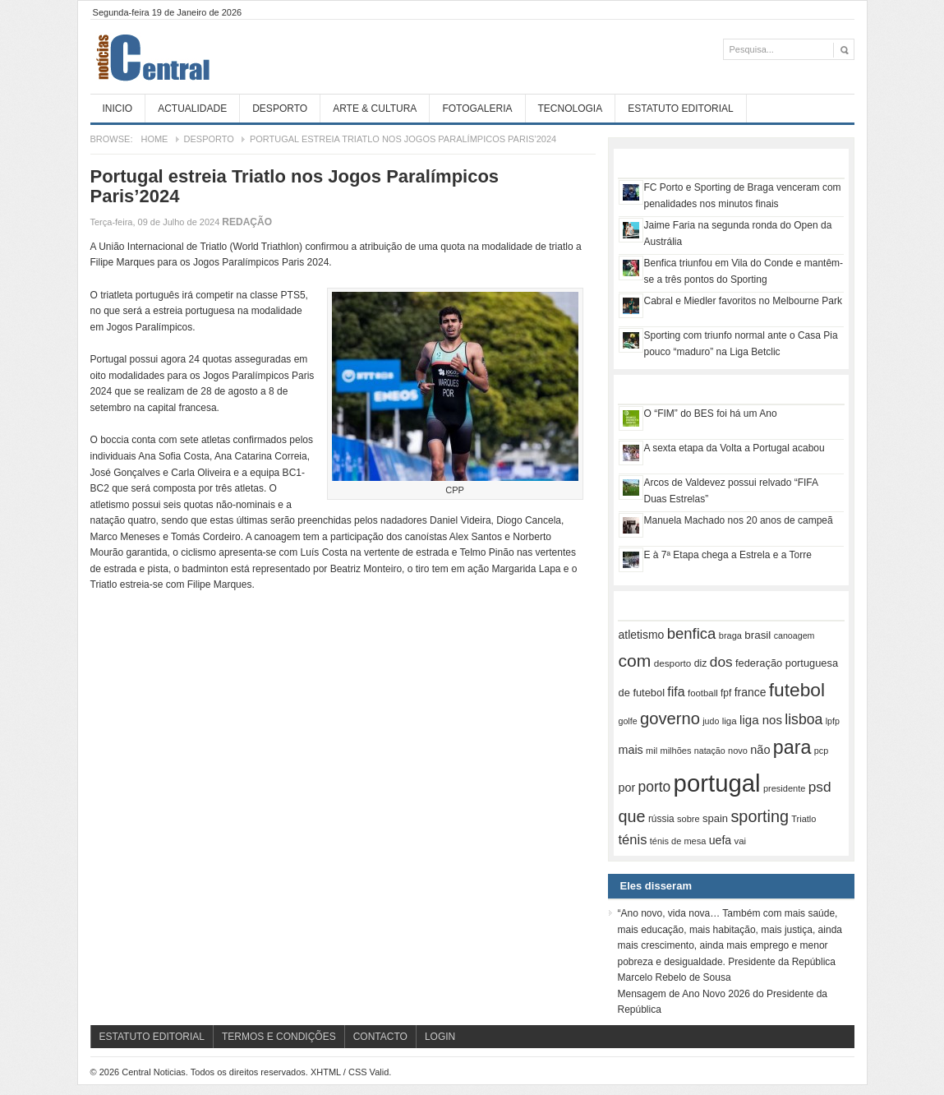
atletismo (642, 634)
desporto (673, 663)
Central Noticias (213, 56)
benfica (691, 633)
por (627, 787)
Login (440, 1036)
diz (700, 663)
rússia (661, 819)
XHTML (326, 1072)
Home (154, 139)
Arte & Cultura (375, 108)
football (703, 693)
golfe (628, 721)
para (792, 747)
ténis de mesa (678, 841)
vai (740, 841)
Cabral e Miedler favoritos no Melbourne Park (743, 301)
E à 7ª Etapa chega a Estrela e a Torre (728, 555)
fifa (675, 692)
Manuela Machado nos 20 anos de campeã (738, 520)
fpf (726, 693)
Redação (247, 222)
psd (819, 787)
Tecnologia (570, 108)
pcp (821, 750)
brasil (757, 635)
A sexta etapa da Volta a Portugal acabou (734, 448)
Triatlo (803, 819)
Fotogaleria (477, 108)
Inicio (118, 108)
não (760, 749)
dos (721, 662)
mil (651, 750)
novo (738, 750)
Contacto (380, 1036)
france (750, 692)
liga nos (760, 720)
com (635, 660)
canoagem (794, 635)
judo (710, 721)
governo (670, 718)
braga (730, 635)
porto (654, 787)
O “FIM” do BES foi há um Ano (710, 413)
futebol (797, 689)
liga (729, 721)
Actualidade (192, 108)
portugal (717, 783)
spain (715, 818)
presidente (784, 788)
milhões (675, 750)
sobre (688, 819)
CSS (357, 1072)
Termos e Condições (279, 1036)
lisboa (803, 719)
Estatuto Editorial (680, 108)
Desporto (279, 108)
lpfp (833, 721)
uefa (720, 840)
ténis (633, 840)
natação (709, 750)
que (632, 816)
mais (631, 749)
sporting (759, 816)
